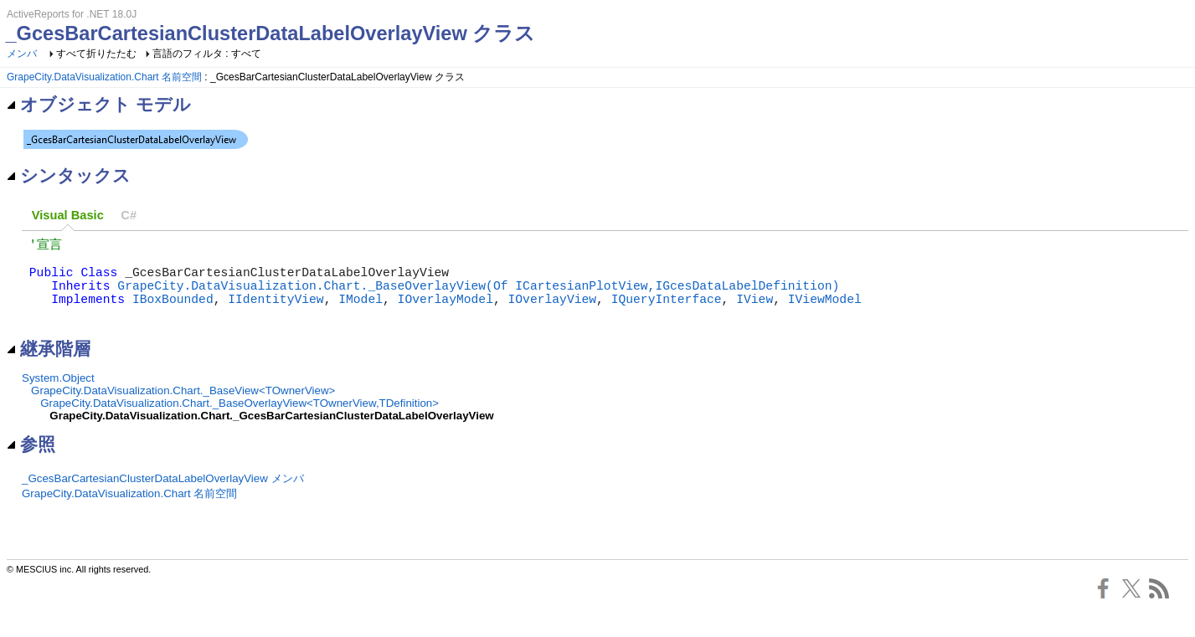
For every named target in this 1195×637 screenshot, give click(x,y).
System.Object (58, 396)
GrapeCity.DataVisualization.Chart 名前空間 (104, 77)
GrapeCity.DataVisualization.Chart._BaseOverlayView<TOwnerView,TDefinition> (239, 421)
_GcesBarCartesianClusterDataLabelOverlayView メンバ (163, 497)
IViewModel (825, 313)
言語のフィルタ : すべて (206, 53)
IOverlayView (551, 313)
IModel (360, 313)
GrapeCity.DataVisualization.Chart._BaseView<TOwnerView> (183, 409)
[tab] (67, 215)
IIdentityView (275, 313)
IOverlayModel (445, 313)
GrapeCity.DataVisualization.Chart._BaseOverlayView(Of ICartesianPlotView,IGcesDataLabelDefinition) (478, 296)
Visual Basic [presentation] (68, 215)
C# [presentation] (128, 215)
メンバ (22, 53)
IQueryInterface (666, 313)
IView (754, 313)
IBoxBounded (173, 313)
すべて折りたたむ (96, 53)
